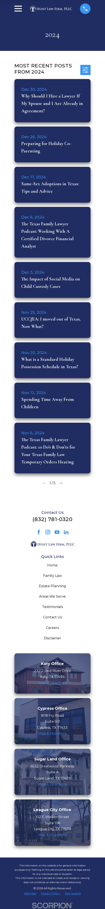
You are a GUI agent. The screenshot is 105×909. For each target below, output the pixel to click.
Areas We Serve (52, 596)
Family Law (52, 576)
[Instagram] (47, 532)
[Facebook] (38, 532)
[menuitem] (30, 893)
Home (52, 565)
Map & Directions (52, 683)
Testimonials (52, 607)
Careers (52, 628)
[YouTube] (57, 532)
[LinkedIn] (66, 532)
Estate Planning (52, 586)
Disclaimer (52, 638)
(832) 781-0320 (52, 519)
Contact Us (52, 617)
